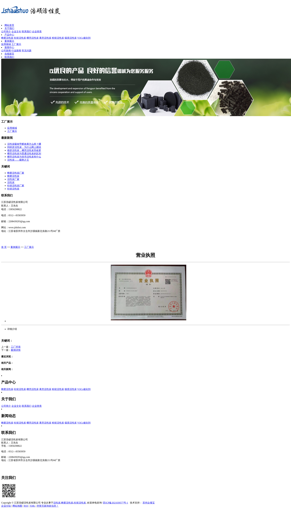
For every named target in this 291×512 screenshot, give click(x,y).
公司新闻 (6, 50)
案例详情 (16, 350)
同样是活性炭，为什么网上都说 (24, 147)
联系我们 (26, 31)
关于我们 (9, 28)
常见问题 (26, 50)
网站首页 (9, 25)
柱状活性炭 (20, 38)
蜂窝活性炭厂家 (15, 173)
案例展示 (9, 41)
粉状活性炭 (58, 38)
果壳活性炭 (45, 38)
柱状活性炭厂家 (15, 185)
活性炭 (10, 182)
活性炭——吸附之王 (18, 160)
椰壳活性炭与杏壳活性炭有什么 (24, 156)
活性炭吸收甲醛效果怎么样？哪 (24, 144)
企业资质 (37, 31)
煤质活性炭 (71, 38)
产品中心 (9, 34)
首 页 (4, 247)
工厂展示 (16, 44)
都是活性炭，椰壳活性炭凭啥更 (24, 150)
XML (32, 506)
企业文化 (16, 31)
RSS (26, 506)
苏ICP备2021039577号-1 (115, 502)
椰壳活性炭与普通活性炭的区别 (24, 153)
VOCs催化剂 (84, 38)
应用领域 (6, 44)
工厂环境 (16, 347)
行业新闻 (16, 50)
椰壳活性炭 (33, 38)
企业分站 (6, 506)
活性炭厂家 (13, 179)
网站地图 (17, 506)
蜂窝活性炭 (7, 38)
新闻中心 (9, 47)
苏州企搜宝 (149, 502)
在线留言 (9, 53)
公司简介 (6, 31)
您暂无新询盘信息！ (48, 506)
